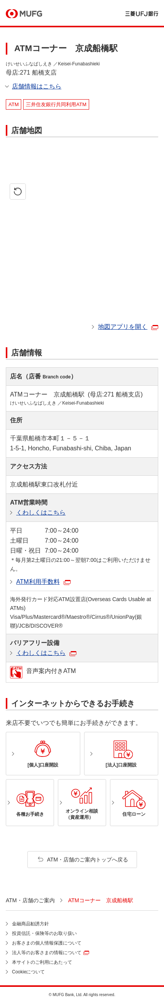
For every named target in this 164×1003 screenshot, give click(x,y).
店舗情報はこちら (36, 86)
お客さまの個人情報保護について (46, 943)
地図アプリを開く (122, 326)
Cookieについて (28, 972)
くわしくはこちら (41, 512)
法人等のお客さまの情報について (46, 952)
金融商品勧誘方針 (30, 923)
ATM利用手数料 (38, 581)
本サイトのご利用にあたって (42, 962)
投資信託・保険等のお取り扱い (44, 933)
